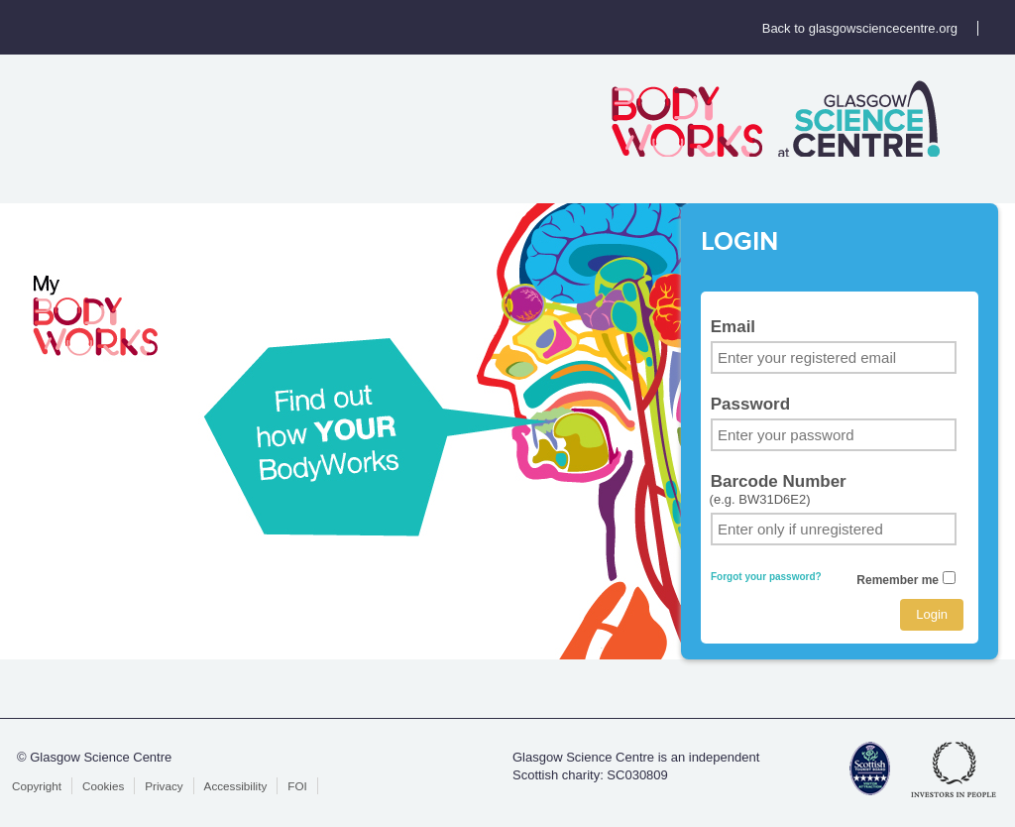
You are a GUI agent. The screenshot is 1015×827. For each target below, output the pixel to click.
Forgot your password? (766, 576)
